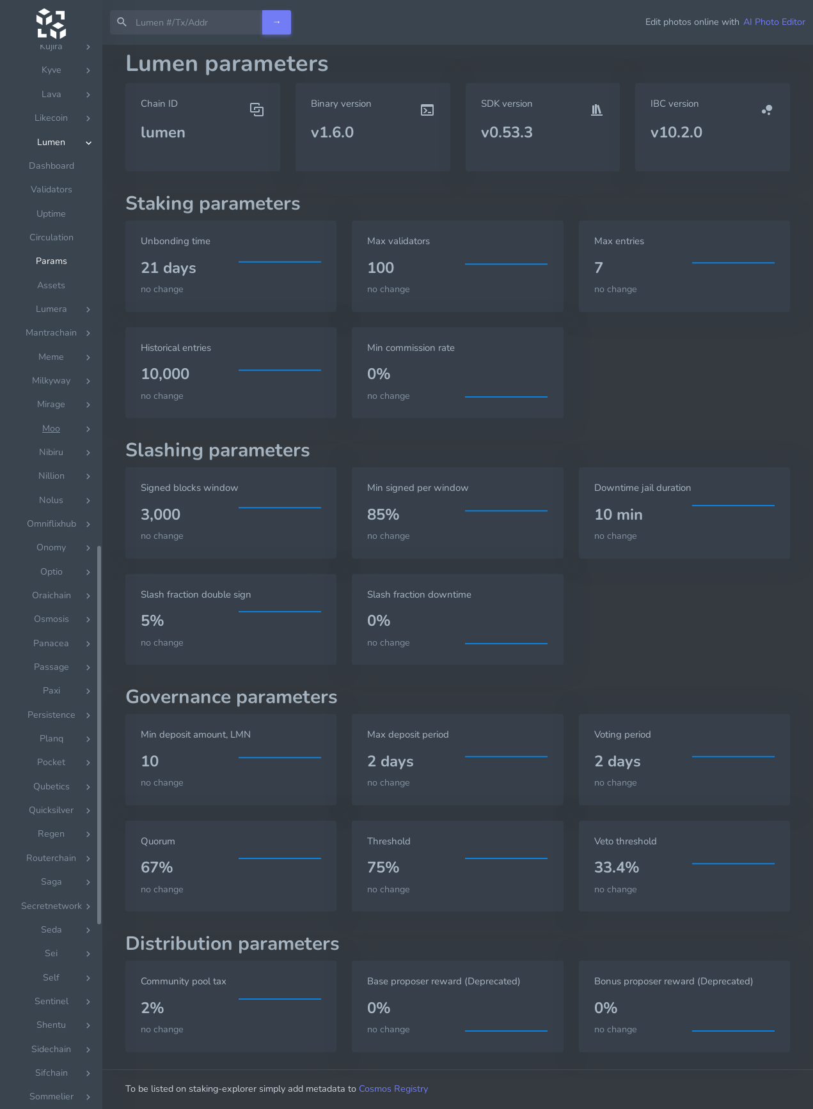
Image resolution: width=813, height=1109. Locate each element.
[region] (51, 577)
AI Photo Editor (774, 21)
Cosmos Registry (393, 1088)
